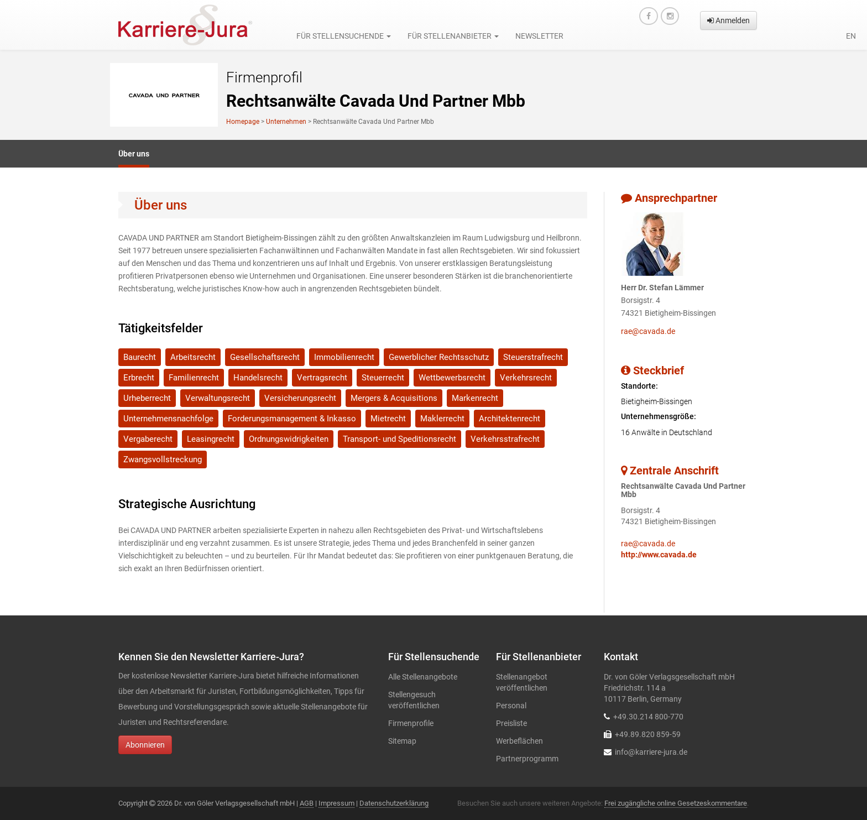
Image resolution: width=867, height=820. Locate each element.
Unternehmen (286, 122)
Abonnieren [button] (145, 744)
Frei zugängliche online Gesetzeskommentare (675, 803)
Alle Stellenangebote (422, 676)
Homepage (242, 122)
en (851, 36)
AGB (307, 803)
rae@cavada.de (648, 331)
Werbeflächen (519, 741)
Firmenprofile (410, 723)
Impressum (336, 803)
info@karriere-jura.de (651, 752)
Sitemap (402, 741)
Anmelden (728, 20)
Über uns (133, 153)
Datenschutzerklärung (394, 803)
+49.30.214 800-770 (648, 716)
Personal (511, 705)
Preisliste (511, 723)
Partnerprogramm (527, 758)
